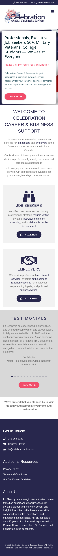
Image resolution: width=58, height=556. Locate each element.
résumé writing (41, 215)
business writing (28, 290)
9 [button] (37, 376)
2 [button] (15, 376)
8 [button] (33, 376)
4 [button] (21, 376)
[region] (29, 67)
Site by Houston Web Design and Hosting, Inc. (34, 548)
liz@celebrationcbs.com (21, 449)
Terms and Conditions (15, 474)
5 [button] (24, 376)
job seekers (23, 143)
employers (41, 143)
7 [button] (30, 376)
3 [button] (18, 376)
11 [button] (43, 376)
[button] (29, 234)
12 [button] (46, 376)
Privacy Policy (11, 469)
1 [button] (12, 376)
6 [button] (27, 376)
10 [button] (40, 376)
